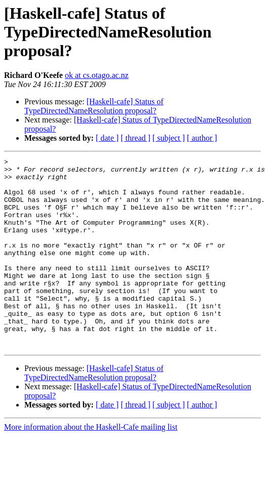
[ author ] (202, 138)
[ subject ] (169, 138)
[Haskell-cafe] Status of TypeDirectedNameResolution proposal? (94, 106)
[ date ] (107, 138)
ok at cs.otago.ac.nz (97, 75)
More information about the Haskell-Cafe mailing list (90, 465)
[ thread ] (135, 138)
